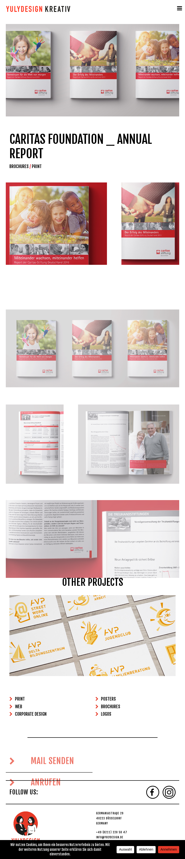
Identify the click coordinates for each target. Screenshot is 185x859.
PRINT (37, 166)
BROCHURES (19, 166)
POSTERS (108, 699)
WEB (18, 706)
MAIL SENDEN (41, 773)
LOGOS (106, 714)
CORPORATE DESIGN (30, 714)
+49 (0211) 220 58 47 (111, 832)
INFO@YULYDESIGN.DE (109, 837)
